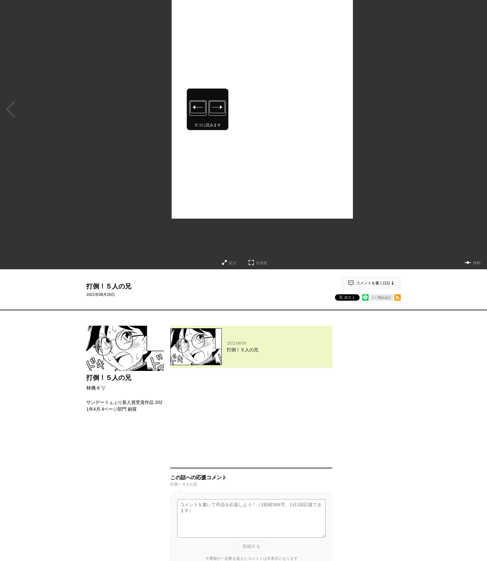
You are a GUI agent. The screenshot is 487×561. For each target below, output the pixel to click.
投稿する (252, 459)
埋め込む (384, 297)
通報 (322, 500)
